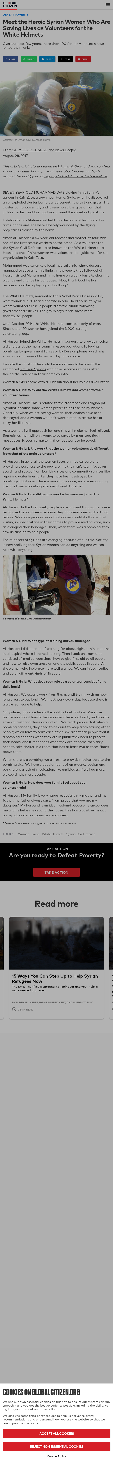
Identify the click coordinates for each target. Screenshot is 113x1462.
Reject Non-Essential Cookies (56, 1446)
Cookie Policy (56, 1456)
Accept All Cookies (56, 1433)
